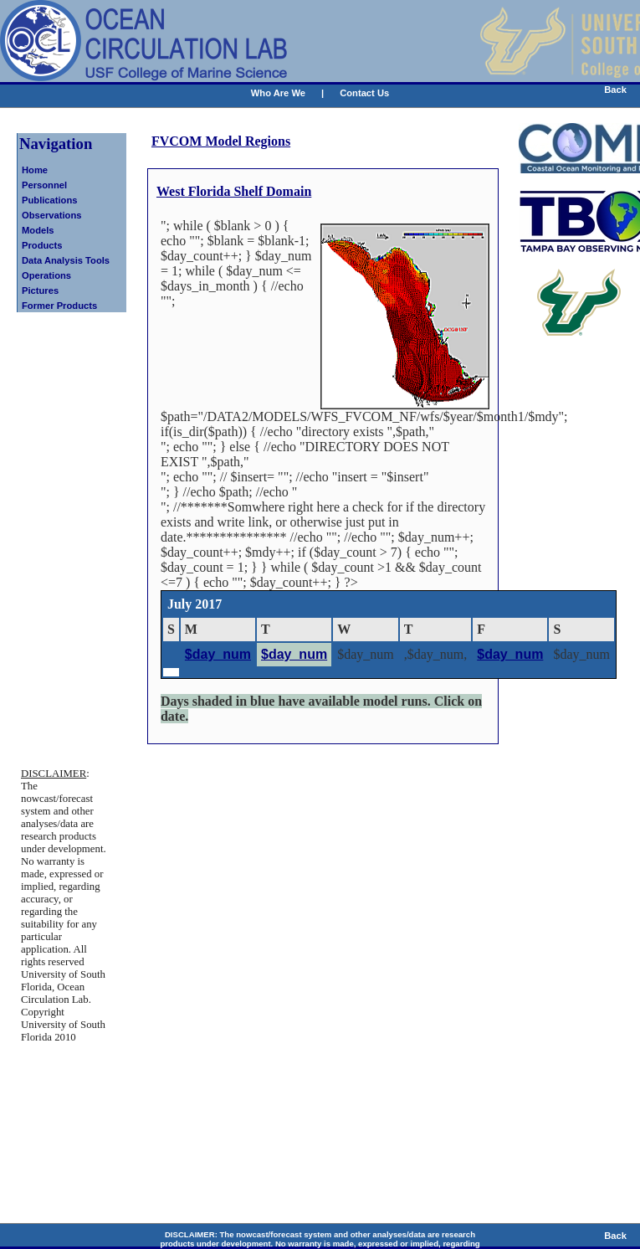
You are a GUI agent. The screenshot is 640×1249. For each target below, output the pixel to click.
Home (35, 170)
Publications (50, 200)
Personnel (44, 185)
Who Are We (278, 93)
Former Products (59, 306)
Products (42, 245)
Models (38, 230)
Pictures (40, 290)
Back (615, 90)
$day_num (218, 654)
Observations (52, 215)
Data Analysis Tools (66, 260)
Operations (46, 275)
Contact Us (364, 93)
